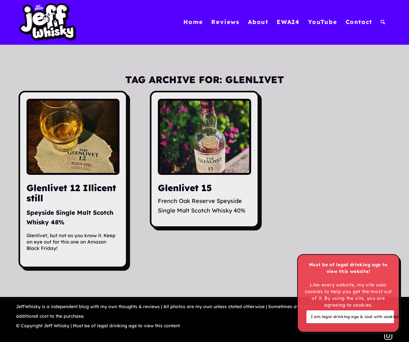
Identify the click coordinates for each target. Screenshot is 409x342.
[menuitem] (193, 22)
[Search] (383, 22)
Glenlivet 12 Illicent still (71, 193)
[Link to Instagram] (388, 335)
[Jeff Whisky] (47, 22)
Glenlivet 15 (185, 187)
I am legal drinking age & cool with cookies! (352, 316)
